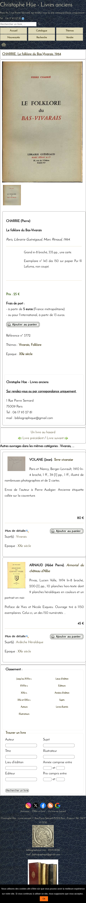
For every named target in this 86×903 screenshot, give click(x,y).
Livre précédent (31, 438)
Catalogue (41, 30)
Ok (43, 898)
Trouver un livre (16, 733)
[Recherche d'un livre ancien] (18, 24)
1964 (66, 239)
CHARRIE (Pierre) (18, 221)
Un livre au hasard (43, 432)
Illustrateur (50, 751)
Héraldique (35, 642)
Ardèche (21, 642)
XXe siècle (25, 354)
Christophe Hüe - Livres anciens (36, 5)
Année (47, 762)
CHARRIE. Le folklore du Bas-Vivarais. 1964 (31, 54)
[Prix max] (60, 779)
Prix (45, 773)
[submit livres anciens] (39, 24)
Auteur (9, 739)
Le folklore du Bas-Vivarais (24, 230)
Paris (9, 239)
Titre (8, 751)
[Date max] (60, 768)
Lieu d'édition (14, 762)
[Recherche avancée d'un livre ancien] (17, 791)
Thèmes (11, 345)
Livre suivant (57, 438)
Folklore (36, 345)
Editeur (10, 773)
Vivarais (24, 345)
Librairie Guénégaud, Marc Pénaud (38, 239)
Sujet (46, 739)
